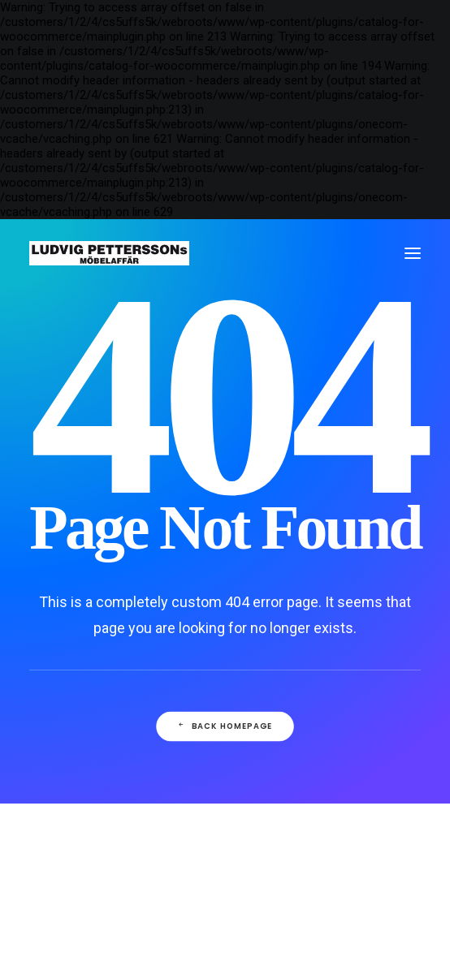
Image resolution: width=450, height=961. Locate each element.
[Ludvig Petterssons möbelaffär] (109, 253)
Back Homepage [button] (225, 726)
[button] (412, 253)
